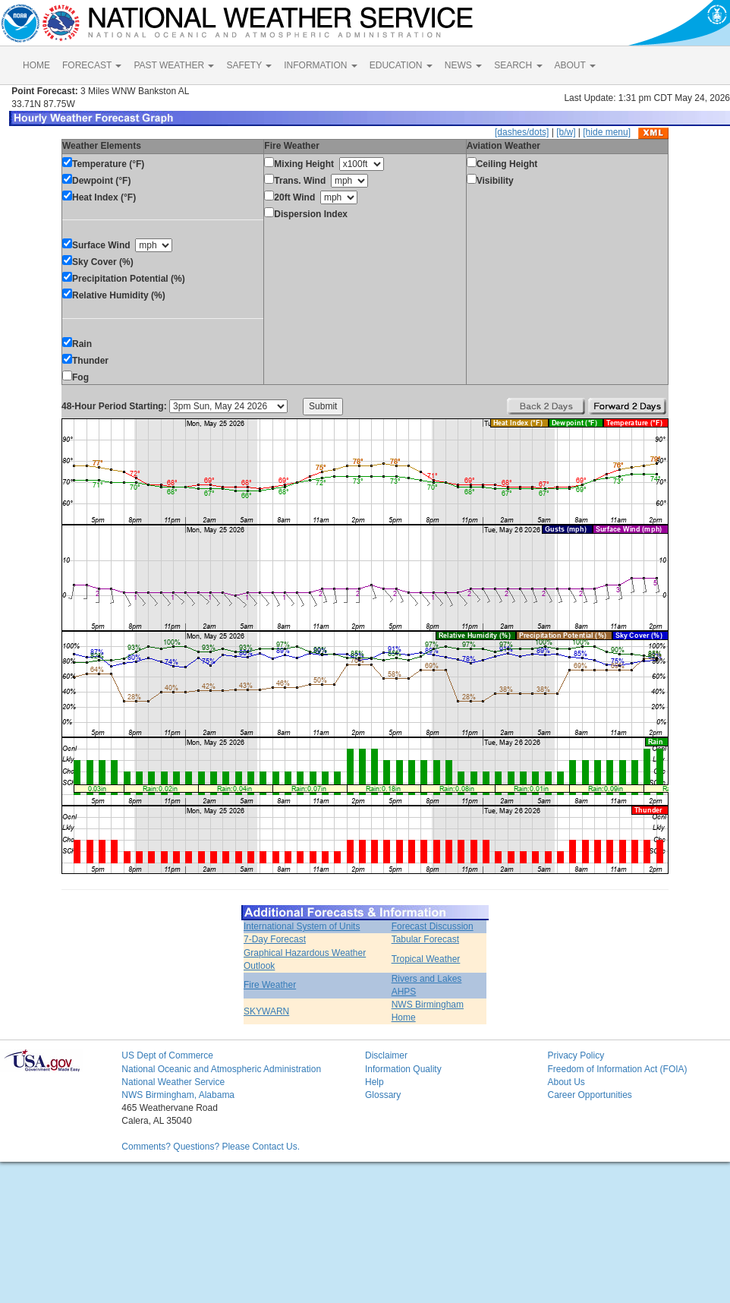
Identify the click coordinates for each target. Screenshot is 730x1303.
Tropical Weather (426, 959)
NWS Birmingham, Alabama (177, 1095)
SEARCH (518, 65)
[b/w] (565, 132)
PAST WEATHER (174, 65)
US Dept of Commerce (167, 1055)
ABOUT (575, 65)
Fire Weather (270, 985)
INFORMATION (320, 65)
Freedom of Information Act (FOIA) (617, 1069)
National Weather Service (173, 1082)
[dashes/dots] (522, 132)
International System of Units (302, 926)
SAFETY (249, 65)
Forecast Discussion (433, 926)
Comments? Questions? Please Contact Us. (210, 1146)
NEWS (463, 65)
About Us (565, 1082)
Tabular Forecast (425, 939)
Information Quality (403, 1069)
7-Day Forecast (275, 939)
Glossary (383, 1095)
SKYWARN (266, 1011)
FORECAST (91, 65)
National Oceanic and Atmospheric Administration (221, 1069)
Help (374, 1082)
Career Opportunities (589, 1095)
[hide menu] (607, 132)
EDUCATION (401, 65)
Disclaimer (386, 1055)
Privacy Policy (575, 1055)
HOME (36, 65)
